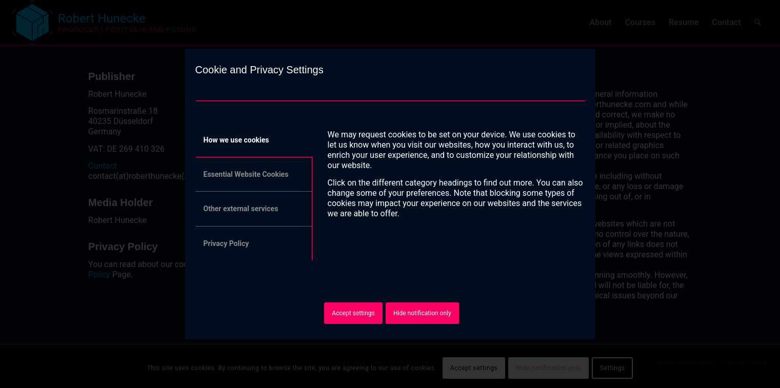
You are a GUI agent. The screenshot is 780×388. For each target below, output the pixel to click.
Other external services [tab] (241, 209)
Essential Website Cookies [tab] (246, 174)
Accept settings (353, 313)
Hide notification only (422, 313)
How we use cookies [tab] (236, 140)
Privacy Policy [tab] (226, 243)
